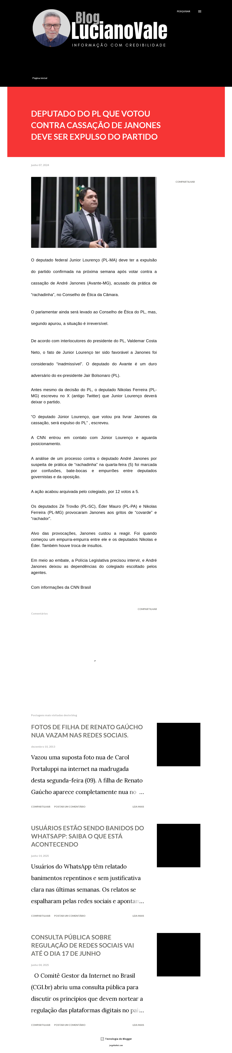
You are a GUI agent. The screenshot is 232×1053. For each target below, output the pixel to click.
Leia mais (138, 806)
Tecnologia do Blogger (116, 1038)
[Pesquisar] (183, 11)
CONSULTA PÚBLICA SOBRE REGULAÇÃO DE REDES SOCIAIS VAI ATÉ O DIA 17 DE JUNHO (82, 945)
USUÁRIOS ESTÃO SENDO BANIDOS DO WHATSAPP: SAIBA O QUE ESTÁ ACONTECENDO (87, 836)
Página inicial (39, 78)
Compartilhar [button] (185, 181)
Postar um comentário (69, 806)
